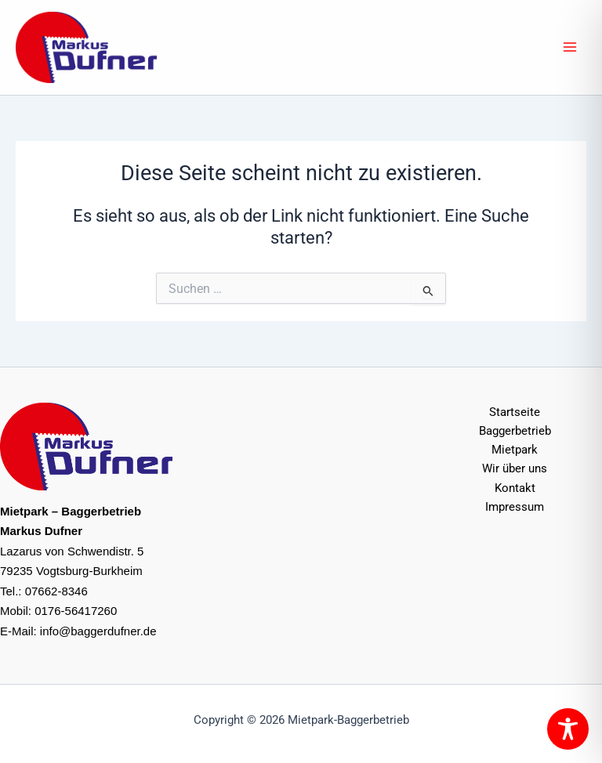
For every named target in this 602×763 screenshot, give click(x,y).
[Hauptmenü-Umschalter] (569, 47)
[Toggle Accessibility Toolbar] (568, 729)
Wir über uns (514, 468)
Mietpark (514, 450)
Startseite (514, 412)
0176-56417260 (75, 610)
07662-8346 (56, 591)
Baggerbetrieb (515, 431)
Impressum (514, 507)
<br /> (301, 489)
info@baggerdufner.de (98, 631)
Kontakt (515, 488)
